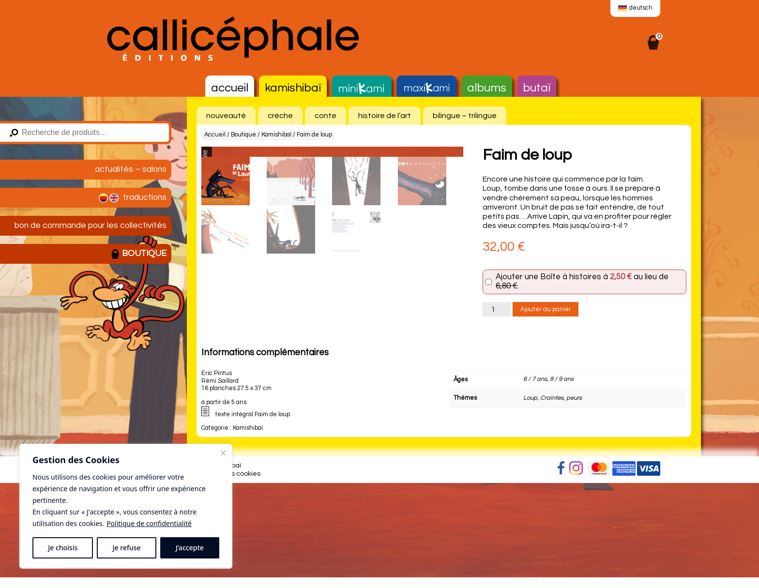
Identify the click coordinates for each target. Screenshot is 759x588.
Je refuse (127, 547)
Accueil (229, 88)
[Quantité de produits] (497, 309)
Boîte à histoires (570, 276)
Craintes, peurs (561, 503)
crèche (280, 116)
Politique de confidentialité (149, 523)
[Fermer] (223, 453)
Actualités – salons (131, 169)
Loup (530, 503)
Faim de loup (272, 520)
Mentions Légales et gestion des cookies (196, 579)
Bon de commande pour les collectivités (91, 225)
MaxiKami (426, 88)
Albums (486, 88)
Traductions (132, 198)
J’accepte (190, 547)
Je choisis (62, 547)
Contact (111, 579)
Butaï (536, 88)
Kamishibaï (293, 88)
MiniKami (362, 88)
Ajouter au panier (545, 309)
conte (325, 116)
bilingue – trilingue (465, 116)
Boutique (138, 254)
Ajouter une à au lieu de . (582, 281)
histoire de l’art (384, 116)
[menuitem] (635, 9)
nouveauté (226, 116)
